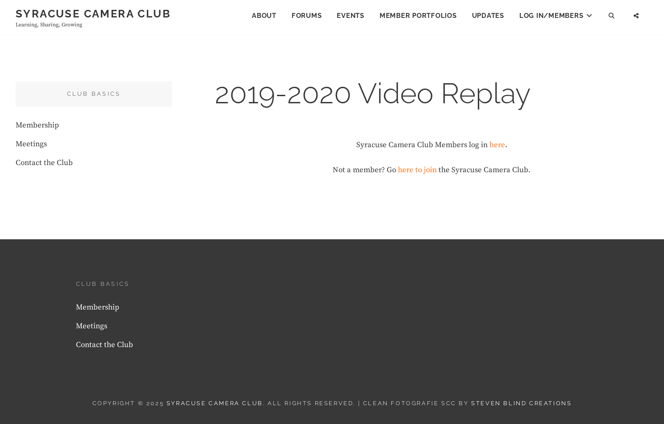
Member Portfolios (418, 16)
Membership (37, 125)
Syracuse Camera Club (93, 13)
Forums (307, 16)
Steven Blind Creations (521, 403)
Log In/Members (551, 16)
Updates (488, 16)
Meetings (31, 144)
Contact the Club (44, 163)
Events (350, 16)
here (497, 145)
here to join (417, 170)
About (264, 16)
